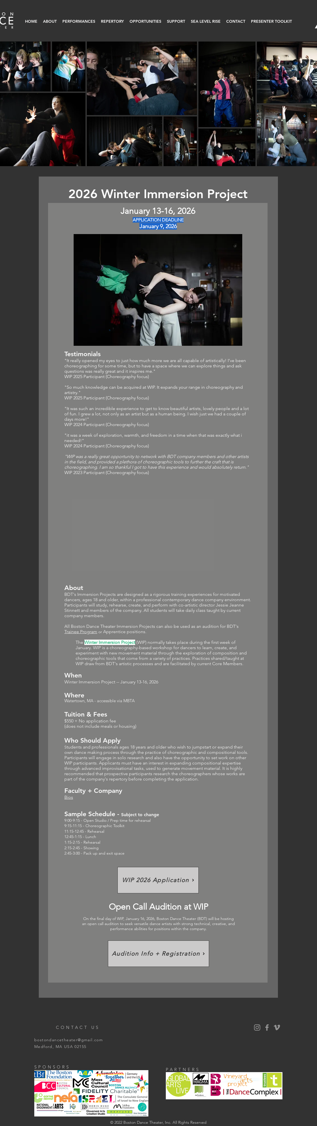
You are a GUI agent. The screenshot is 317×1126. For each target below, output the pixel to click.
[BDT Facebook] (267, 1027)
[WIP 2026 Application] (158, 880)
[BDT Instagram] (257, 1027)
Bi (66, 797)
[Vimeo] (277, 1027)
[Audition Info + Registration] (158, 953)
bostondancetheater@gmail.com (68, 1039)
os (70, 797)
